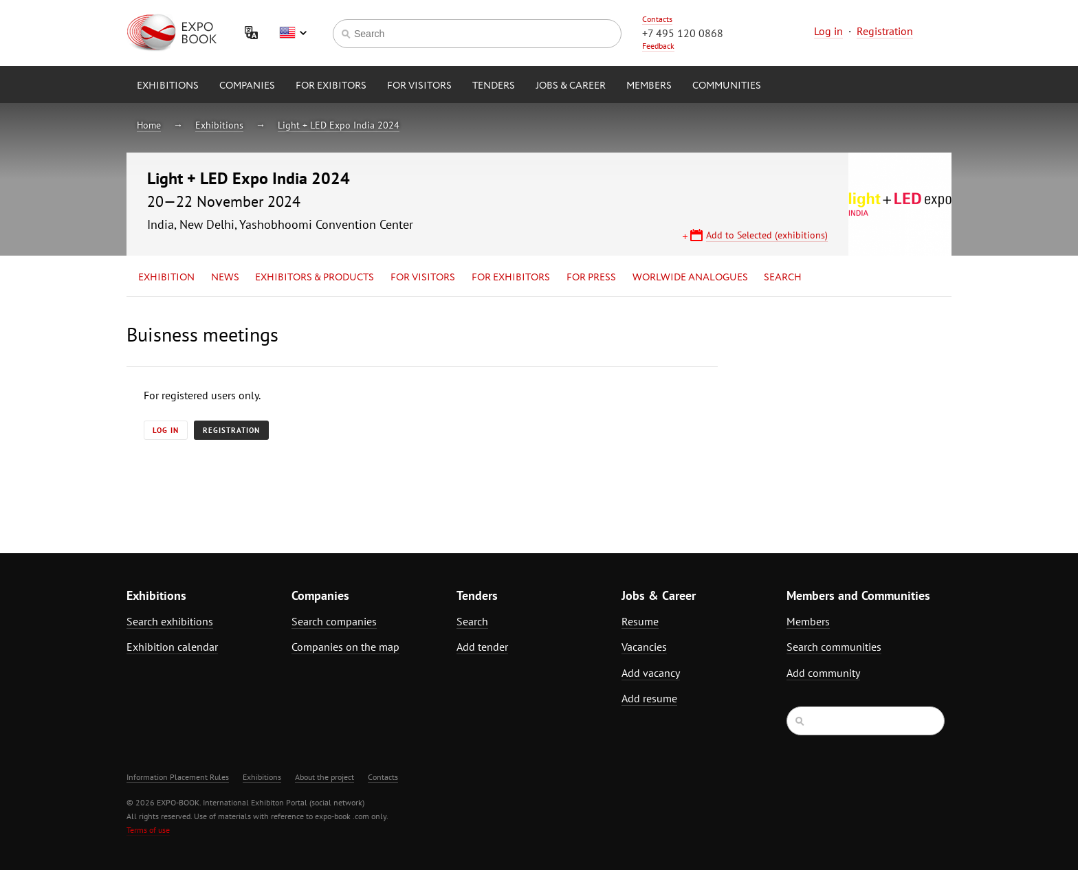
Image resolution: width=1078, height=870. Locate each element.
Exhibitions (168, 86)
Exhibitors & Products (314, 278)
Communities (726, 86)
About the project (324, 777)
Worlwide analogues (690, 278)
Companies (247, 86)
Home (149, 125)
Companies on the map (345, 647)
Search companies (334, 621)
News (225, 278)
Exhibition (166, 278)
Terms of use (148, 830)
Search (783, 278)
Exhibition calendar (172, 647)
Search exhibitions (169, 621)
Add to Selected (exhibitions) (767, 235)
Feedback (658, 46)
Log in (828, 31)
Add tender (482, 647)
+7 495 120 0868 (682, 33)
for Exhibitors (511, 278)
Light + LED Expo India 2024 (338, 125)
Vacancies (644, 647)
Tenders (493, 86)
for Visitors (419, 86)
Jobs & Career (571, 86)
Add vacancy (651, 673)
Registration (885, 31)
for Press (591, 278)
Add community (823, 673)
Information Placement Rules (177, 777)
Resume (640, 621)
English (293, 33)
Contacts (657, 19)
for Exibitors (331, 86)
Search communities (833, 647)
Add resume (649, 698)
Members (649, 86)
